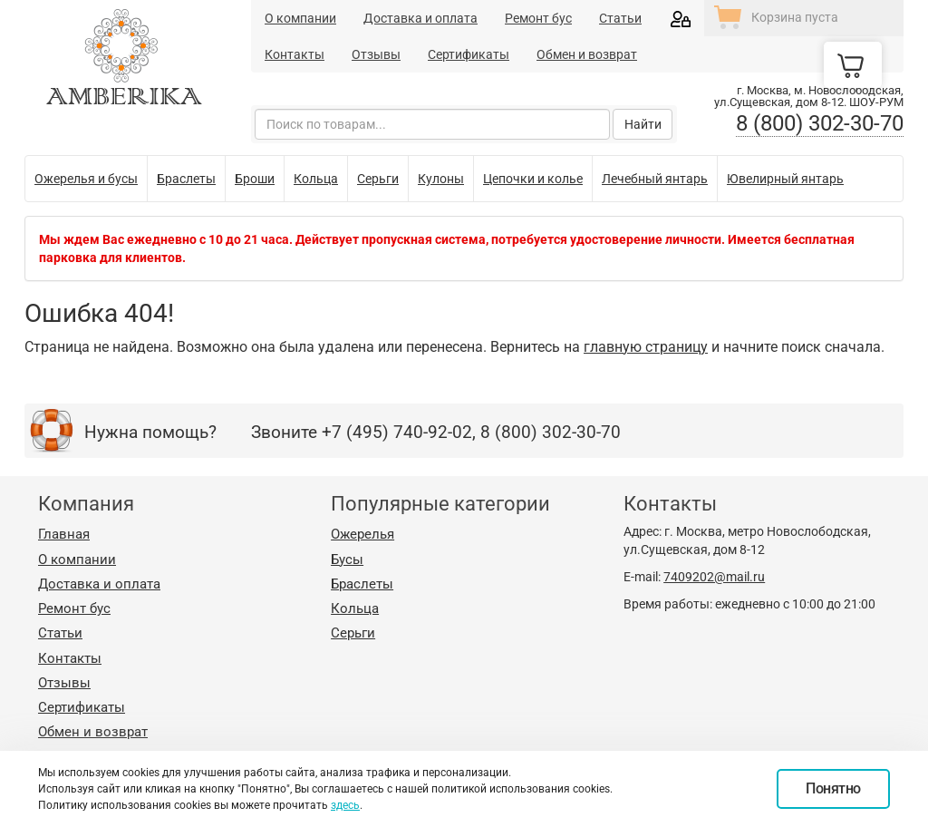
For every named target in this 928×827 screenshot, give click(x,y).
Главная (64, 534)
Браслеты (362, 584)
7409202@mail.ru (714, 576)
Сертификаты (468, 54)
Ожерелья (362, 534)
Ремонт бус (538, 18)
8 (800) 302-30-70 (820, 123)
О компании (300, 18)
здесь (345, 805)
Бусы (347, 559)
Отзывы (376, 54)
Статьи (620, 18)
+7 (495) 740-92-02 (397, 432)
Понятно (833, 788)
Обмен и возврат (586, 54)
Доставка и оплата (420, 18)
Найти (643, 124)
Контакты (294, 54)
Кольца (355, 608)
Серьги (353, 633)
